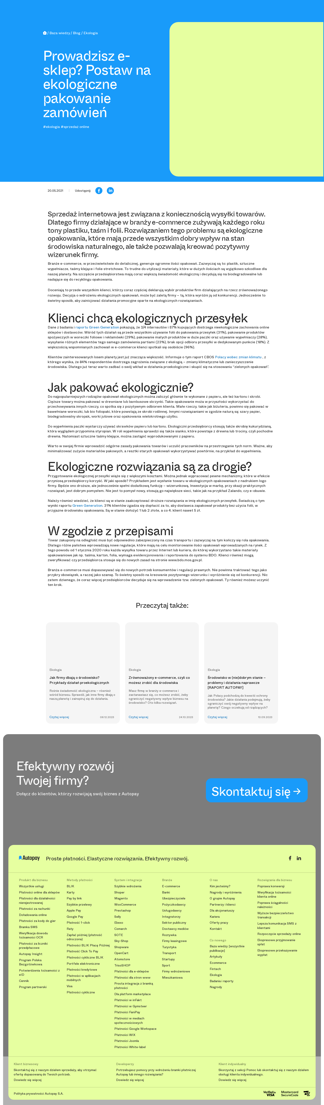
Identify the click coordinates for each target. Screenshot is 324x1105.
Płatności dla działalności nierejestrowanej (37, 900)
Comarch (120, 929)
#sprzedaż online (75, 126)
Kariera (215, 917)
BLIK (70, 886)
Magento (121, 898)
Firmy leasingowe (174, 941)
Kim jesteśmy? (220, 886)
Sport (166, 965)
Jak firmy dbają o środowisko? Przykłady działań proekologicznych (79, 680)
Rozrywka (169, 935)
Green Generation (87, 505)
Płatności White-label (130, 1047)
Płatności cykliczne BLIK (85, 957)
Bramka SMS (28, 927)
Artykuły (216, 957)
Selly (117, 917)
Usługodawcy (172, 910)
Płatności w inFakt (128, 1000)
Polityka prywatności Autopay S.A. (38, 1093)
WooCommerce (125, 904)
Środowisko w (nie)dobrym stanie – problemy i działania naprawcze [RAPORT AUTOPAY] (237, 682)
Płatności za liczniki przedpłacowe (33, 946)
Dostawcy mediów (175, 929)
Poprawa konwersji (270, 886)
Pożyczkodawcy (174, 904)
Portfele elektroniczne (83, 964)
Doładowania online (33, 915)
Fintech (215, 969)
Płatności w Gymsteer (130, 1006)
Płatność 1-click (78, 923)
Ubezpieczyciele (173, 898)
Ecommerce (218, 963)
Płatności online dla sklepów (39, 892)
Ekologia (216, 975)
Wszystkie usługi (31, 886)
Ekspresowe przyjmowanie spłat (276, 942)
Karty (71, 892)
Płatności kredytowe (82, 970)
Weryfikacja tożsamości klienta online (274, 894)
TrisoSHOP (122, 965)
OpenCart (121, 953)
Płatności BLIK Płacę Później (88, 945)
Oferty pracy (219, 923)
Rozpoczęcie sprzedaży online (279, 934)
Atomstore (122, 959)
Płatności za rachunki (34, 909)
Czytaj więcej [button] (59, 717)
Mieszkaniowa (172, 978)
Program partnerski (33, 987)
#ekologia (51, 126)
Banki (166, 892)
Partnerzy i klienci (222, 904)
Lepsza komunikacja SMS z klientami (277, 925)
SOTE (118, 935)
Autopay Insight (30, 954)
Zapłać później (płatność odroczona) (84, 937)
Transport (169, 953)
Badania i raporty (222, 981)
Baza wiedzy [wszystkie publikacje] (227, 948)
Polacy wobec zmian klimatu (238, 357)
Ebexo (118, 923)
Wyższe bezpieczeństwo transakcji (275, 915)
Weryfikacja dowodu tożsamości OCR (33, 935)
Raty (70, 929)
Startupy (168, 959)
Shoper (119, 892)
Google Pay (75, 917)
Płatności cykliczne (81, 992)
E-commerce (171, 886)
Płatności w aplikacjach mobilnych (83, 978)
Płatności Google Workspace (135, 1029)
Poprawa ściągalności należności (272, 905)
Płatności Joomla (126, 1041)
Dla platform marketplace (132, 994)
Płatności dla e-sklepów (131, 971)
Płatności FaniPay (127, 1012)
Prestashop (122, 910)
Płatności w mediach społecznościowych (129, 1020)
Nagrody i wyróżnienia (225, 892)
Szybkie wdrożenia (127, 886)
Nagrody (216, 987)
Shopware (121, 947)
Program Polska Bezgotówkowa (30, 962)
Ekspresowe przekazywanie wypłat (277, 952)
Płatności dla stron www (132, 978)
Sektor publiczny (174, 923)
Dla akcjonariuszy (222, 910)
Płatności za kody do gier (37, 921)
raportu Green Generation (97, 327)
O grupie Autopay (222, 898)
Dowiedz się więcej (27, 1080)
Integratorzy (171, 917)
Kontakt (216, 929)
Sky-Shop (121, 941)
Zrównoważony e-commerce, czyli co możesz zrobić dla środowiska (159, 680)
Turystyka (169, 947)
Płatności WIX (124, 1035)
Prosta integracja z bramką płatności (133, 985)
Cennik (24, 981)
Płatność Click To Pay (82, 951)
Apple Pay (74, 910)
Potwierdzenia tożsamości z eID (39, 972)
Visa (69, 986)
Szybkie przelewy (79, 904)
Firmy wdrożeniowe (176, 971)
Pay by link (74, 898)
